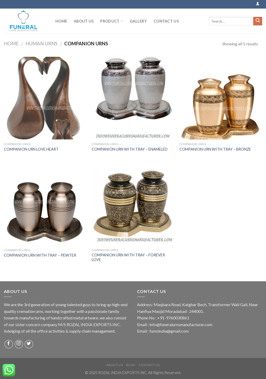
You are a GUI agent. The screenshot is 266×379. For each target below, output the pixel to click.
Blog (130, 365)
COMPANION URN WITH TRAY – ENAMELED (130, 149)
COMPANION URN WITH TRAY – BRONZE (215, 149)
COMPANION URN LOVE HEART (31, 149)
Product (111, 21)
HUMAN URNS (41, 43)
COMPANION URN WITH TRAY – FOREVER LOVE (128, 257)
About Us (84, 21)
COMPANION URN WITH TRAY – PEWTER (40, 255)
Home (61, 21)
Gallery (138, 21)
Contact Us (166, 21)
